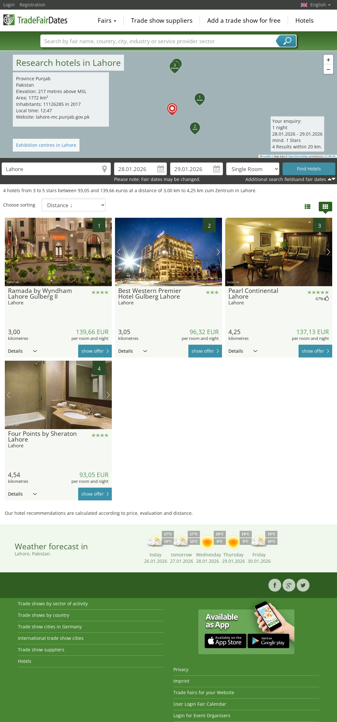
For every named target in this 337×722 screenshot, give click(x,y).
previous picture (8, 252)
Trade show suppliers (162, 20)
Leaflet (266, 156)
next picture (108, 252)
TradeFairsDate (35, 19)
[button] (168, 104)
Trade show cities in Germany (50, 627)
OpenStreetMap (298, 156)
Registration (32, 5)
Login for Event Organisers (201, 715)
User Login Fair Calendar (199, 704)
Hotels (304, 20)
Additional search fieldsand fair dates (285, 179)
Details (22, 351)
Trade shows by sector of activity (53, 603)
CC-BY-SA (330, 156)
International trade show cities (51, 638)
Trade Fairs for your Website (203, 692)
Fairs (107, 20)
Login (9, 5)
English (320, 5)
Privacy (180, 669)
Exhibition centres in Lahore (46, 145)
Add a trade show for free (244, 20)
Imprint (181, 681)
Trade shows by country (43, 615)
